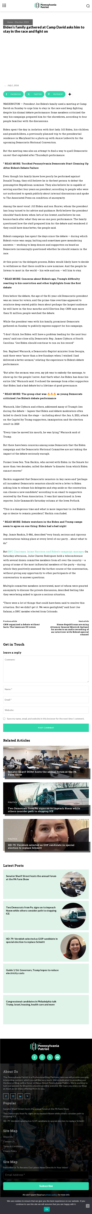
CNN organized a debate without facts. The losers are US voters (21, 625)
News (11, 766)
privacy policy (51, 1195)
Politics (12, 802)
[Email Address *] (46, 1175)
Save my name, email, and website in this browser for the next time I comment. (45, 718)
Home (10, 22)
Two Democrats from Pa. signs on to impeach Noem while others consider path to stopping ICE (44, 810)
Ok (46, 1209)
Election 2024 (22, 22)
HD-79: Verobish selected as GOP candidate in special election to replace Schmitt (41, 846)
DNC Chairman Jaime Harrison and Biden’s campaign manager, (46, 551)
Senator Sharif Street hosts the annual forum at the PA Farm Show (42, 773)
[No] (88, 1206)
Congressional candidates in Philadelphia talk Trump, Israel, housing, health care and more (31, 1003)
